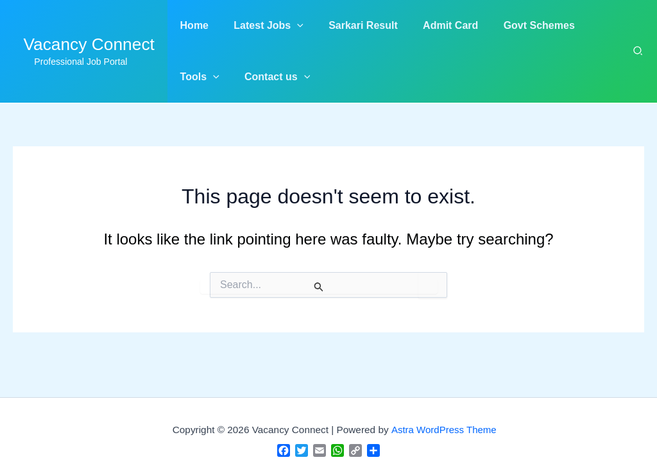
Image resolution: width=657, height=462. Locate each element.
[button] (261, 25)
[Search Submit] (319, 287)
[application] (290, 25)
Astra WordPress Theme (444, 429)
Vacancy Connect (89, 44)
